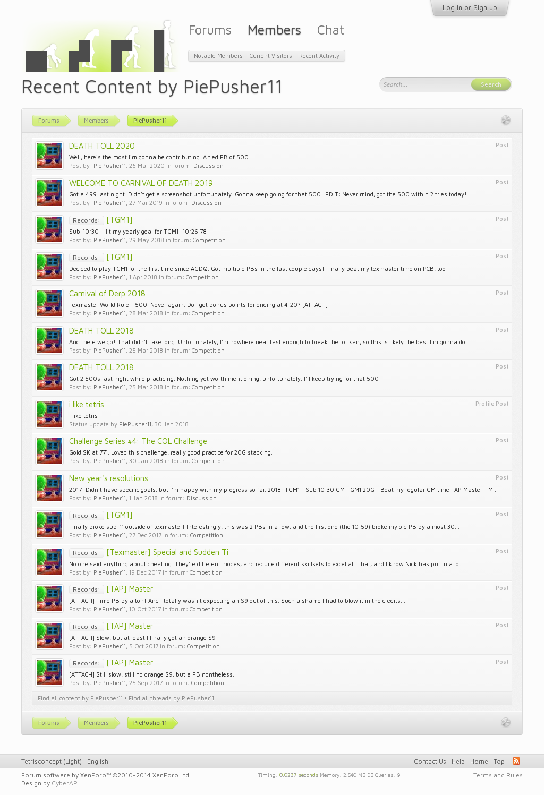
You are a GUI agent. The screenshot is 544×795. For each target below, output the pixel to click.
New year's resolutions (108, 478)
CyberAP (65, 783)
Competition (209, 239)
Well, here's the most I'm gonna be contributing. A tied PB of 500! (160, 156)
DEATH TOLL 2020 (102, 145)
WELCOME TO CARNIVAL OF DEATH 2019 (141, 182)
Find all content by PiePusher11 (80, 698)
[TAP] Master (111, 588)
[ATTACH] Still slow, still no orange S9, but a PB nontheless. (151, 674)
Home (479, 761)
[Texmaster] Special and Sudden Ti (148, 552)
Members (274, 29)
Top (499, 761)
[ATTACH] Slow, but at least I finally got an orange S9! (143, 637)
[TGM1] (101, 219)
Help (458, 761)
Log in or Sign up (470, 7)
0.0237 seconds (298, 774)
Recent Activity (319, 55)
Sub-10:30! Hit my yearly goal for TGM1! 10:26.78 (138, 231)
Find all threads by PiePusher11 (171, 698)
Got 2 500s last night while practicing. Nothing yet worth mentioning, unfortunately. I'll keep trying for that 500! (225, 378)
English (97, 761)
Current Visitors (271, 55)
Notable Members (218, 55)
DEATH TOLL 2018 (101, 330)
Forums (210, 29)
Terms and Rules (498, 775)
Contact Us (430, 761)
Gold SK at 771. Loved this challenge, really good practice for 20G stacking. (171, 452)
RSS (516, 761)
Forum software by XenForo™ (106, 775)
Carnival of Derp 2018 (107, 293)
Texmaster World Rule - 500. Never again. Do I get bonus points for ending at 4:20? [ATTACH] (198, 304)
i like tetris (86, 404)
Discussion (208, 165)
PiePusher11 (110, 165)
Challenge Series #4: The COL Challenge (138, 441)
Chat (330, 29)
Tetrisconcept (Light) (51, 761)
